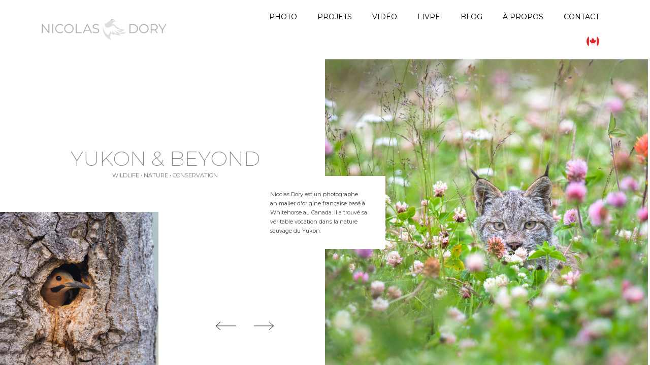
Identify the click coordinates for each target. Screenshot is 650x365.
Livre (428, 16)
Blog (471, 16)
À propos (523, 16)
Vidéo (384, 16)
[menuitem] (592, 41)
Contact (581, 16)
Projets (334, 16)
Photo (283, 16)
